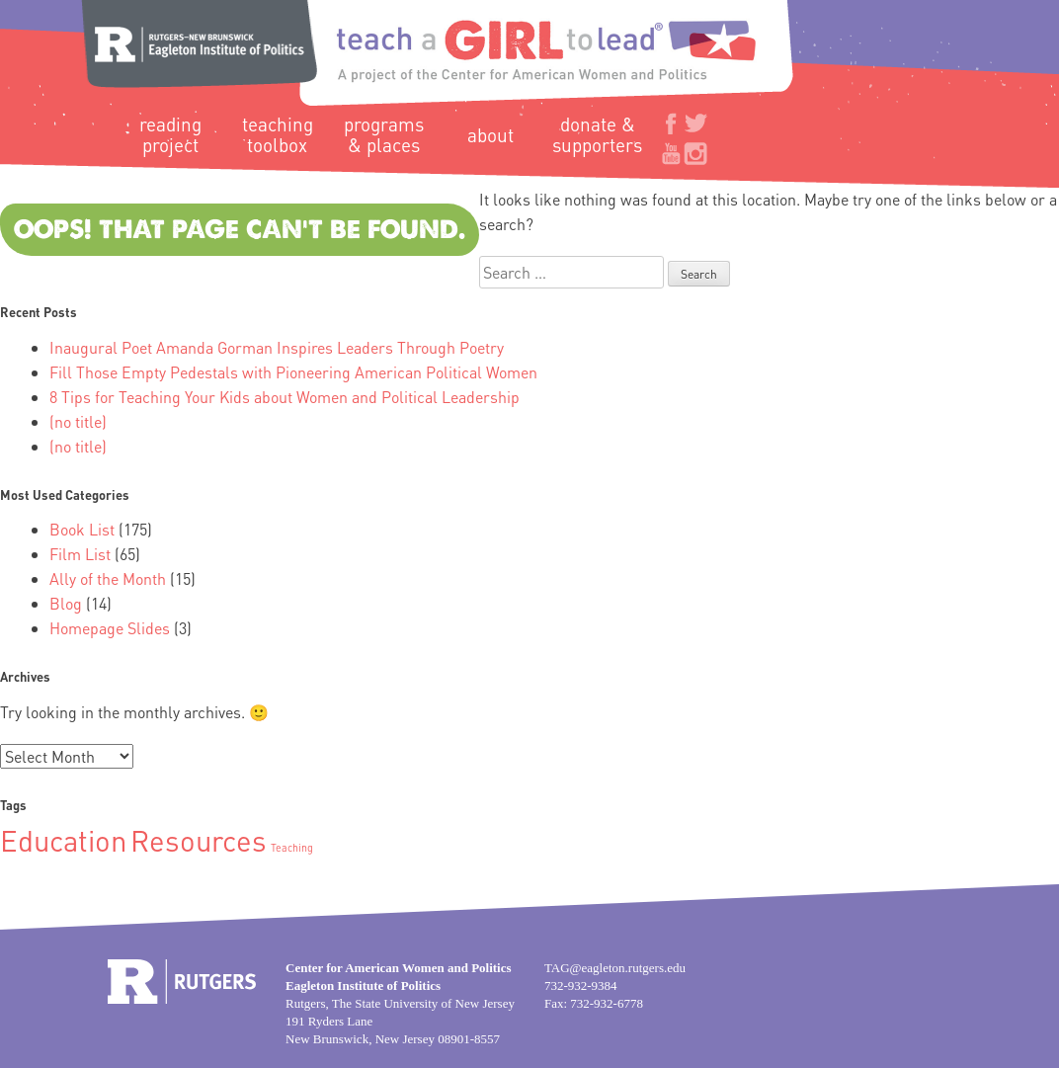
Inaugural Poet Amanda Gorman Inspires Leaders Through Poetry (276, 347)
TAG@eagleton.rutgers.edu (615, 967)
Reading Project (170, 134)
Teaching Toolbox (277, 134)
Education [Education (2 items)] (63, 840)
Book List (82, 529)
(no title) (78, 421)
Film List (80, 553)
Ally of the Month (107, 578)
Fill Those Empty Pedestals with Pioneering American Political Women (293, 372)
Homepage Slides (109, 627)
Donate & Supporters (597, 134)
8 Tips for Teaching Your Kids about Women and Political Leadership (284, 396)
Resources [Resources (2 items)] (198, 840)
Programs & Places (384, 134)
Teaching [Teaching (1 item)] (292, 848)
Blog (65, 603)
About (490, 135)
